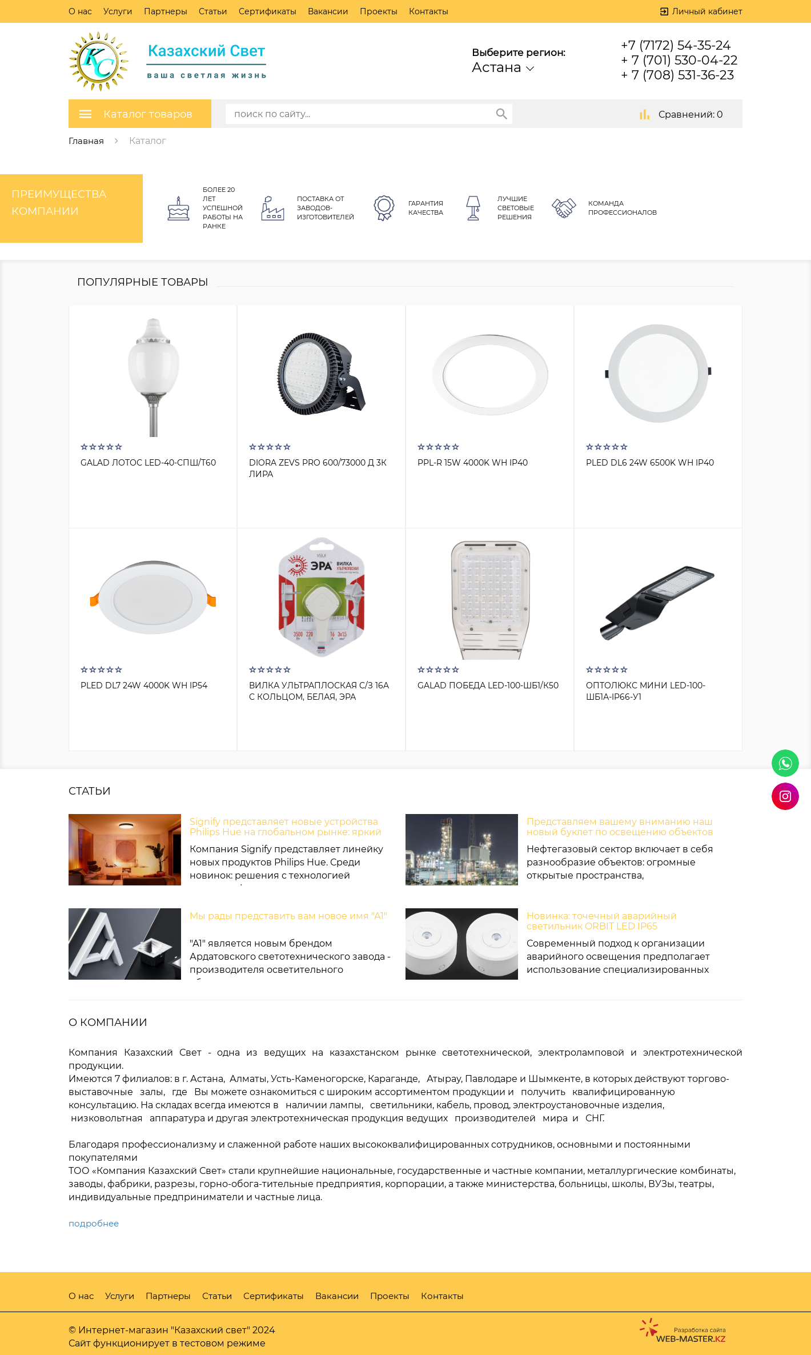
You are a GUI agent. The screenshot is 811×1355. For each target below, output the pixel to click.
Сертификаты (267, 11)
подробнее (95, 1223)
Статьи (213, 11)
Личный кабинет (707, 11)
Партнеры (165, 11)
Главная (87, 140)
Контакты (428, 11)
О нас (80, 11)
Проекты (379, 11)
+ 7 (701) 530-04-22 (679, 60)
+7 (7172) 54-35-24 (676, 45)
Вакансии (328, 11)
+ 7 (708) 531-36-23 (677, 75)
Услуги (118, 11)
